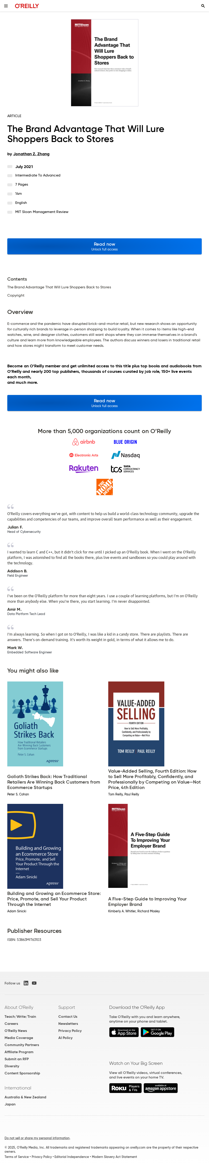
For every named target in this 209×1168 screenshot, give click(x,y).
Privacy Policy (70, 1030)
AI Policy (65, 1037)
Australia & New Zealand (25, 1097)
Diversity (12, 1066)
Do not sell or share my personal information (37, 1138)
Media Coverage (19, 1037)
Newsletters (68, 1023)
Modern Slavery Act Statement (114, 1157)
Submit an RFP (17, 1059)
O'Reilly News (16, 1030)
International (18, 1088)
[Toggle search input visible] (203, 5)
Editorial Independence (71, 1157)
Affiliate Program (19, 1052)
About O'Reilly (19, 1007)
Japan (10, 1104)
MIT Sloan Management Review (41, 212)
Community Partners (22, 1044)
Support (66, 1007)
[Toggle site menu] (5, 5)
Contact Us (67, 1016)
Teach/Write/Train (20, 1016)
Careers (11, 1023)
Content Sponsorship (22, 1073)
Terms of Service (17, 1157)
